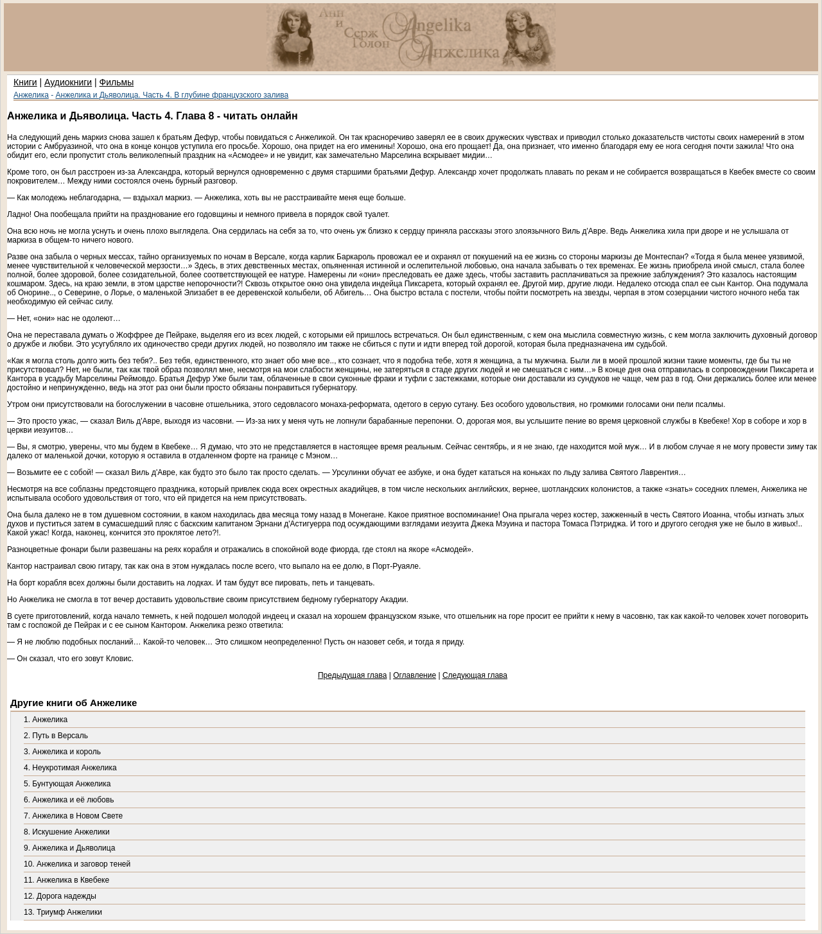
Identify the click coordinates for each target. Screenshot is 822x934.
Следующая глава (474, 675)
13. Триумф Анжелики (63, 912)
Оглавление (414, 675)
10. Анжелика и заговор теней (77, 864)
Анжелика (31, 95)
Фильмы (117, 82)
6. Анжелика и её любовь (69, 799)
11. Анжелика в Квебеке (66, 880)
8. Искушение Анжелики (67, 831)
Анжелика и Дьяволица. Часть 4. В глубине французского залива (172, 95)
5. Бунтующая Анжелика (67, 783)
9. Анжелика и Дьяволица (69, 847)
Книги (25, 82)
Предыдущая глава (352, 675)
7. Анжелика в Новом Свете (73, 815)
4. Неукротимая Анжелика (70, 767)
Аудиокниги (68, 82)
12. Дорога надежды (60, 896)
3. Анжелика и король (62, 751)
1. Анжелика (45, 719)
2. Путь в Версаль (56, 735)
